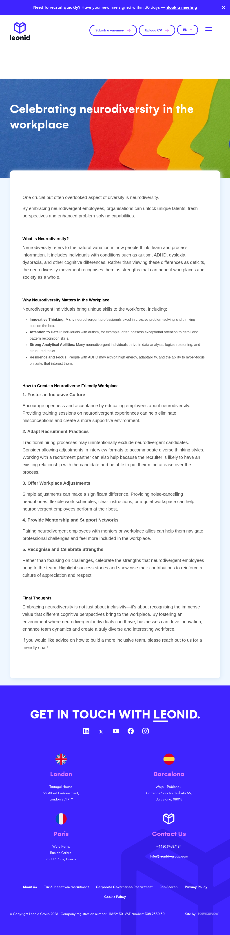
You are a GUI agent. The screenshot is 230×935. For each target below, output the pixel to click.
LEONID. (176, 714)
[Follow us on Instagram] (145, 731)
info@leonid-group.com (169, 856)
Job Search (169, 887)
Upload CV (153, 30)
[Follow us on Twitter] (101, 731)
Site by (202, 914)
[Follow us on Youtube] (116, 731)
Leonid (20, 31)
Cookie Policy (115, 897)
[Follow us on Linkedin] (86, 731)
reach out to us (177, 640)
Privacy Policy (196, 887)
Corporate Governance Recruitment (124, 887)
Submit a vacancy (109, 30)
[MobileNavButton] (208, 28)
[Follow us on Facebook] (130, 731)
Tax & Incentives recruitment (66, 887)
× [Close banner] (223, 7)
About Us (30, 887)
